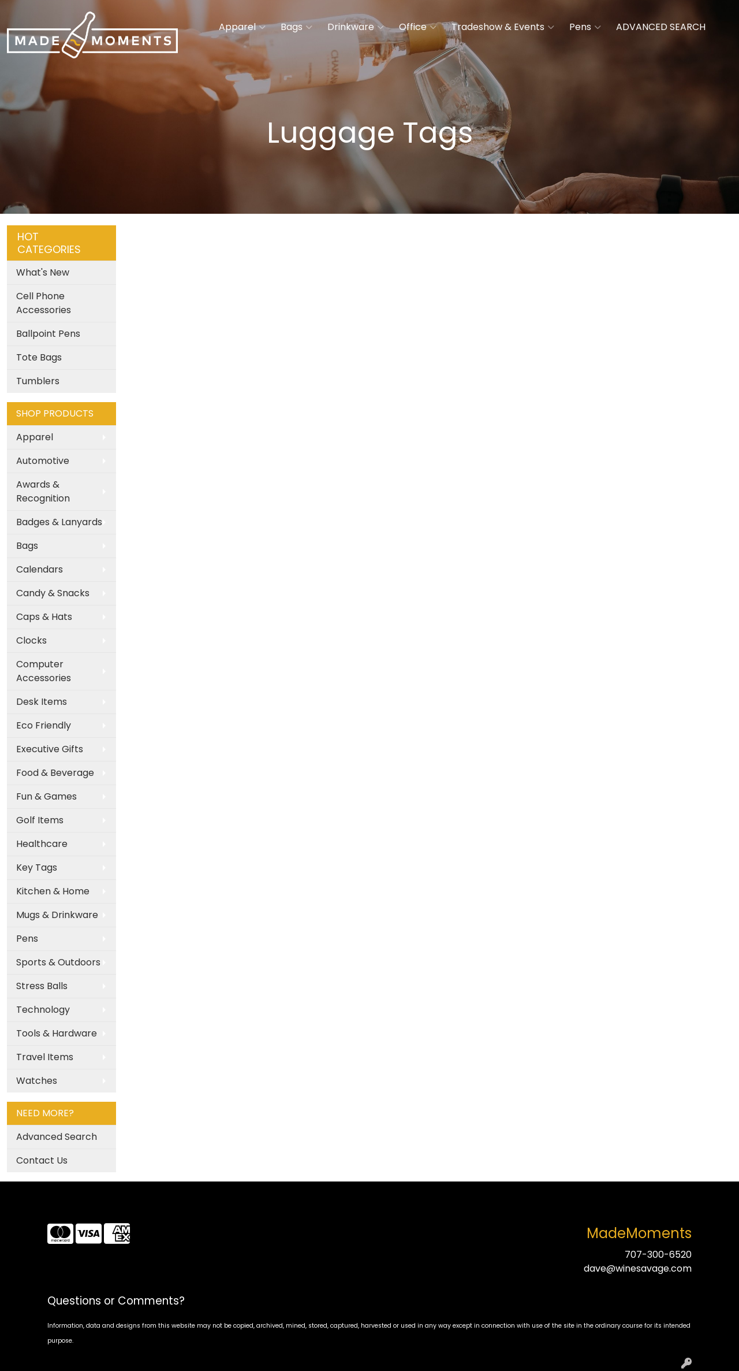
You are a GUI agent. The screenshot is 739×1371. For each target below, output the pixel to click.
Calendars (39, 569)
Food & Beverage (55, 772)
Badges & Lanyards (59, 522)
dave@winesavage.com (638, 1268)
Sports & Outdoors (58, 962)
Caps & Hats (44, 616)
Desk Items (41, 701)
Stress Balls (42, 986)
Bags (296, 27)
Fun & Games (46, 796)
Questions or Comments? (116, 1301)
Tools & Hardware (56, 1033)
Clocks (31, 640)
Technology (43, 1009)
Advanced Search (56, 1136)
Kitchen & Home (52, 891)
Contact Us (42, 1160)
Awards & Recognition (43, 491)
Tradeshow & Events (502, 27)
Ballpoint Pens (48, 333)
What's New (42, 272)
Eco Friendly (43, 725)
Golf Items (40, 820)
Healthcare (42, 843)
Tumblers (37, 381)
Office (417, 27)
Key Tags (36, 867)
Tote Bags (39, 357)
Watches (36, 1080)
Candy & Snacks (52, 593)
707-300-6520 (658, 1254)
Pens (585, 27)
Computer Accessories (43, 671)
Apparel (242, 27)
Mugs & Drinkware (57, 915)
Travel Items (44, 1057)
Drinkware (355, 27)
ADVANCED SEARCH (661, 27)
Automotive (42, 460)
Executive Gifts (49, 749)
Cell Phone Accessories (43, 303)
